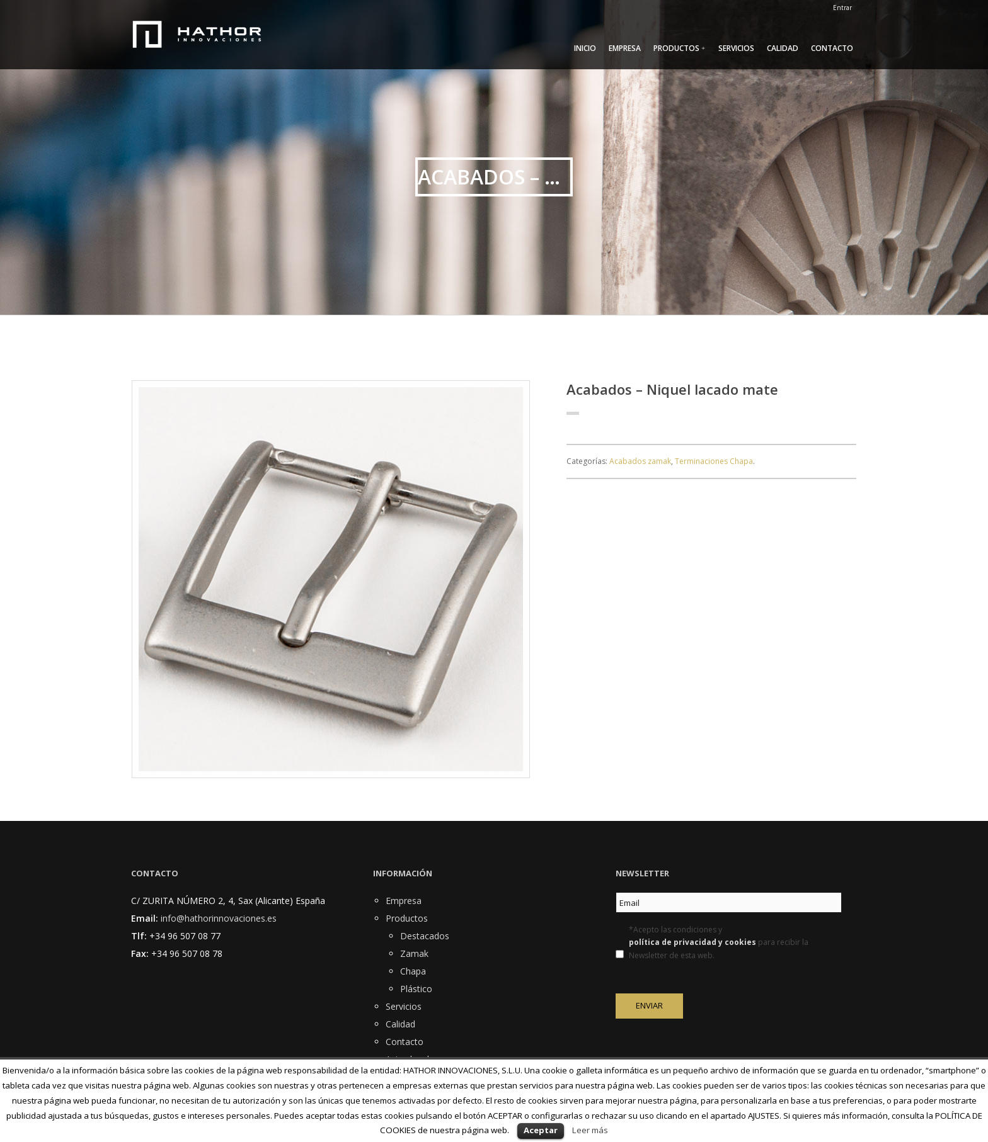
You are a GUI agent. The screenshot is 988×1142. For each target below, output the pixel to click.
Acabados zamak (640, 461)
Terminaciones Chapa (714, 461)
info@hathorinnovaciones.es (219, 918)
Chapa (413, 971)
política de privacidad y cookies (692, 942)
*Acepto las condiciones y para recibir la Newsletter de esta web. (718, 942)
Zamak (414, 953)
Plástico (416, 989)
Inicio (585, 48)
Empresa (625, 48)
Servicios (736, 48)
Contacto (832, 48)
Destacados (424, 936)
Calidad (782, 48)
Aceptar (541, 1130)
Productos (676, 48)
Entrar (842, 7)
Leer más (590, 1130)
